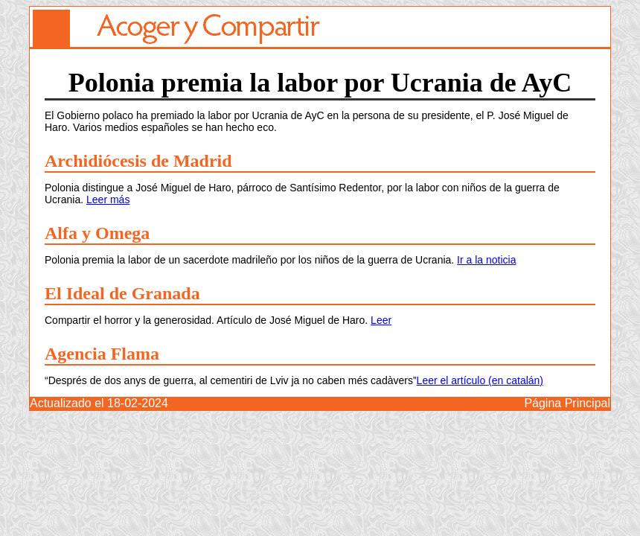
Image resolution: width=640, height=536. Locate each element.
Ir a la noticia (486, 260)
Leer (381, 320)
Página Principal (567, 403)
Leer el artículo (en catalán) (480, 380)
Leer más (107, 199)
